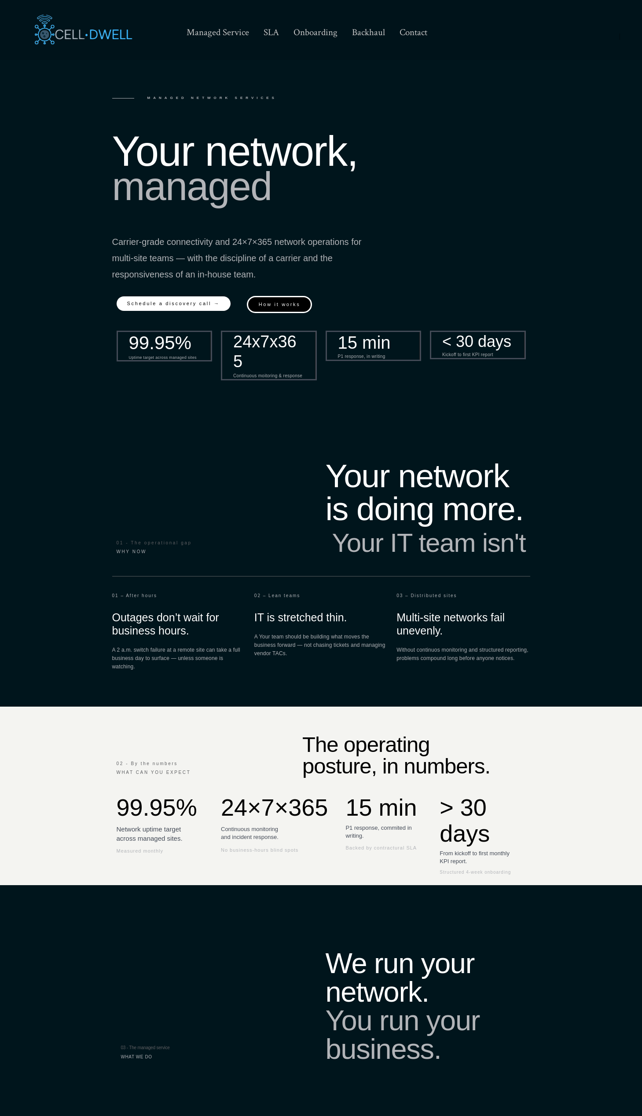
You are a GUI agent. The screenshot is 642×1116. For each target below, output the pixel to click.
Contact (413, 32)
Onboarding (315, 32)
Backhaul (368, 32)
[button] (174, 303)
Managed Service (218, 32)
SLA (271, 32)
